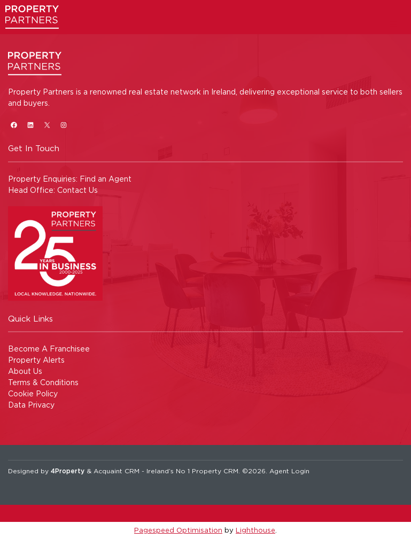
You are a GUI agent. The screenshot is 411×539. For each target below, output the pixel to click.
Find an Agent (105, 179)
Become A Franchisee (49, 349)
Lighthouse (255, 530)
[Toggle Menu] (393, 23)
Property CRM (215, 470)
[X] (46, 124)
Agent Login (289, 470)
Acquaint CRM (116, 470)
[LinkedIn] (30, 124)
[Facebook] (13, 124)
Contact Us (77, 190)
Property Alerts (36, 360)
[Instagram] (63, 124)
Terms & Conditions (43, 382)
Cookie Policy (33, 393)
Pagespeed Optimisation (178, 530)
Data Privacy (31, 405)
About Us (25, 371)
